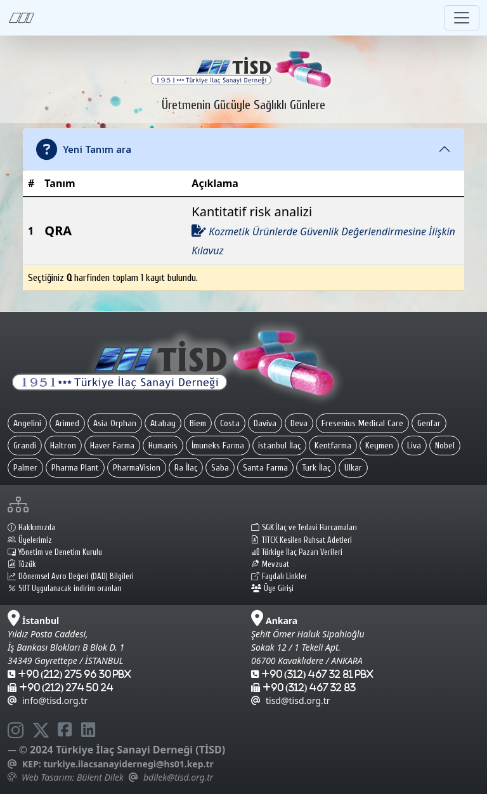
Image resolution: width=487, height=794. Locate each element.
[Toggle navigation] (461, 17)
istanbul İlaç (279, 445)
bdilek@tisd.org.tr (178, 777)
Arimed (67, 423)
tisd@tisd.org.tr (290, 700)
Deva (299, 423)
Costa (230, 423)
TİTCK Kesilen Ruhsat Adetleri (301, 540)
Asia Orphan (114, 423)
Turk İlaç (316, 467)
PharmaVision (136, 467)
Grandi (24, 445)
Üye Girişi (272, 588)
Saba (220, 467)
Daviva (265, 423)
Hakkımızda (31, 527)
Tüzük (22, 564)
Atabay (163, 423)
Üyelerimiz (30, 540)
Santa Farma (265, 467)
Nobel (445, 445)
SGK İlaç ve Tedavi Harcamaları (304, 527)
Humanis (163, 445)
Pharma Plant (75, 467)
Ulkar (353, 467)
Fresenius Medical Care (362, 423)
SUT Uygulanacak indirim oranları (65, 588)
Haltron (63, 445)
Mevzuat (270, 564)
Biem (198, 423)
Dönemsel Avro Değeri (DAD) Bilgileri (71, 576)
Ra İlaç (185, 467)
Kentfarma (333, 445)
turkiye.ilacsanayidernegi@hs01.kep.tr (128, 764)
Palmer (25, 467)
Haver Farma (112, 445)
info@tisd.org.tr (48, 700)
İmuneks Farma (218, 445)
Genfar (429, 423)
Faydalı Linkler (279, 576)
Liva (414, 445)
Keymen (379, 445)
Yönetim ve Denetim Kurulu (55, 552)
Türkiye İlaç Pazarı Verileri (296, 552)
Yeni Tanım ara (83, 149)
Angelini (27, 423)
